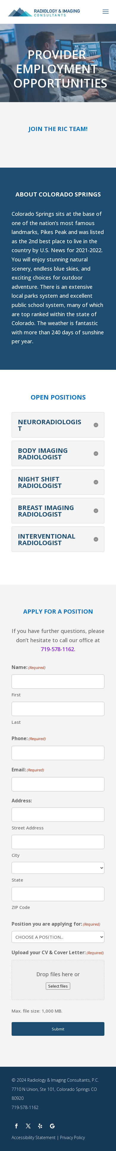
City (16, 855)
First (16, 695)
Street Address (28, 828)
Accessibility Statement (34, 1137)
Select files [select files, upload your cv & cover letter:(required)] (58, 986)
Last (16, 722)
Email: (28, 770)
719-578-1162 (57, 649)
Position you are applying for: (56, 924)
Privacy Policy (72, 1137)
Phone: (29, 738)
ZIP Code (21, 907)
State (17, 880)
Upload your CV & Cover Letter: (58, 952)
